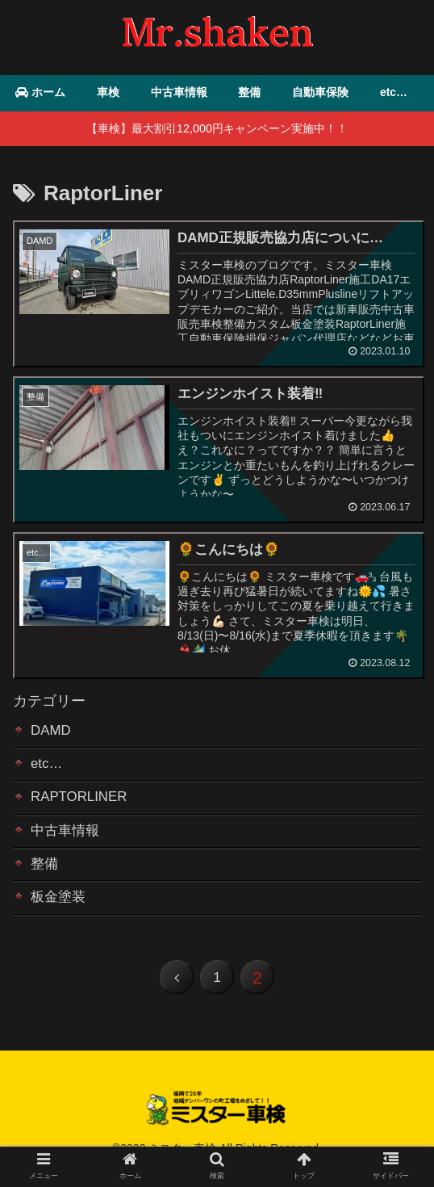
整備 (45, 874)
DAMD (52, 733)
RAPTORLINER (82, 803)
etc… (48, 769)
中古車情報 (67, 839)
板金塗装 (60, 908)
